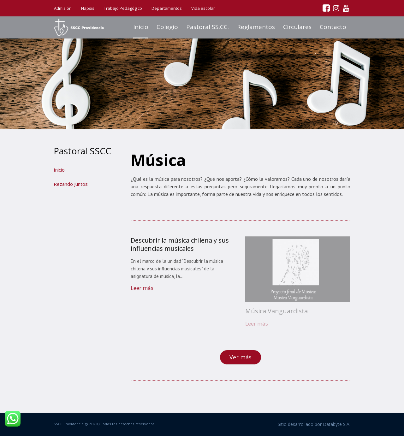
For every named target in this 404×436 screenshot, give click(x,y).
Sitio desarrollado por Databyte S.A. (314, 424)
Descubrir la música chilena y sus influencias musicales (180, 244)
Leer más (142, 288)
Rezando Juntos (71, 184)
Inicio (59, 170)
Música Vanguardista (276, 311)
